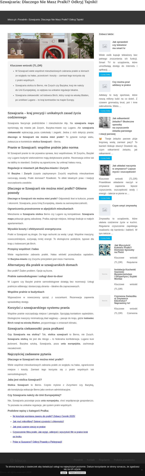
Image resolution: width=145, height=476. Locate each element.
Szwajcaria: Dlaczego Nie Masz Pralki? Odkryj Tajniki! (56, 19)
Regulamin (104, 460)
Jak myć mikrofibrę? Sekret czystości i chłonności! (38, 421)
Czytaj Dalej (105, 74)
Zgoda (63, 473)
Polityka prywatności (124, 460)
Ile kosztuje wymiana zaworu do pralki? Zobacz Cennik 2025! (44, 416)
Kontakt (91, 460)
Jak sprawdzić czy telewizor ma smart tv (120, 45)
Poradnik (22, 19)
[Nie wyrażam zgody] (142, 469)
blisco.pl (12, 19)
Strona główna (15, 32)
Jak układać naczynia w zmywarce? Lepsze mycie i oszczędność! (124, 168)
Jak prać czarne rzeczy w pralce (29, 426)
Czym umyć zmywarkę (124, 205)
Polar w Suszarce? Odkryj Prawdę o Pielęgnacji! (37, 442)
